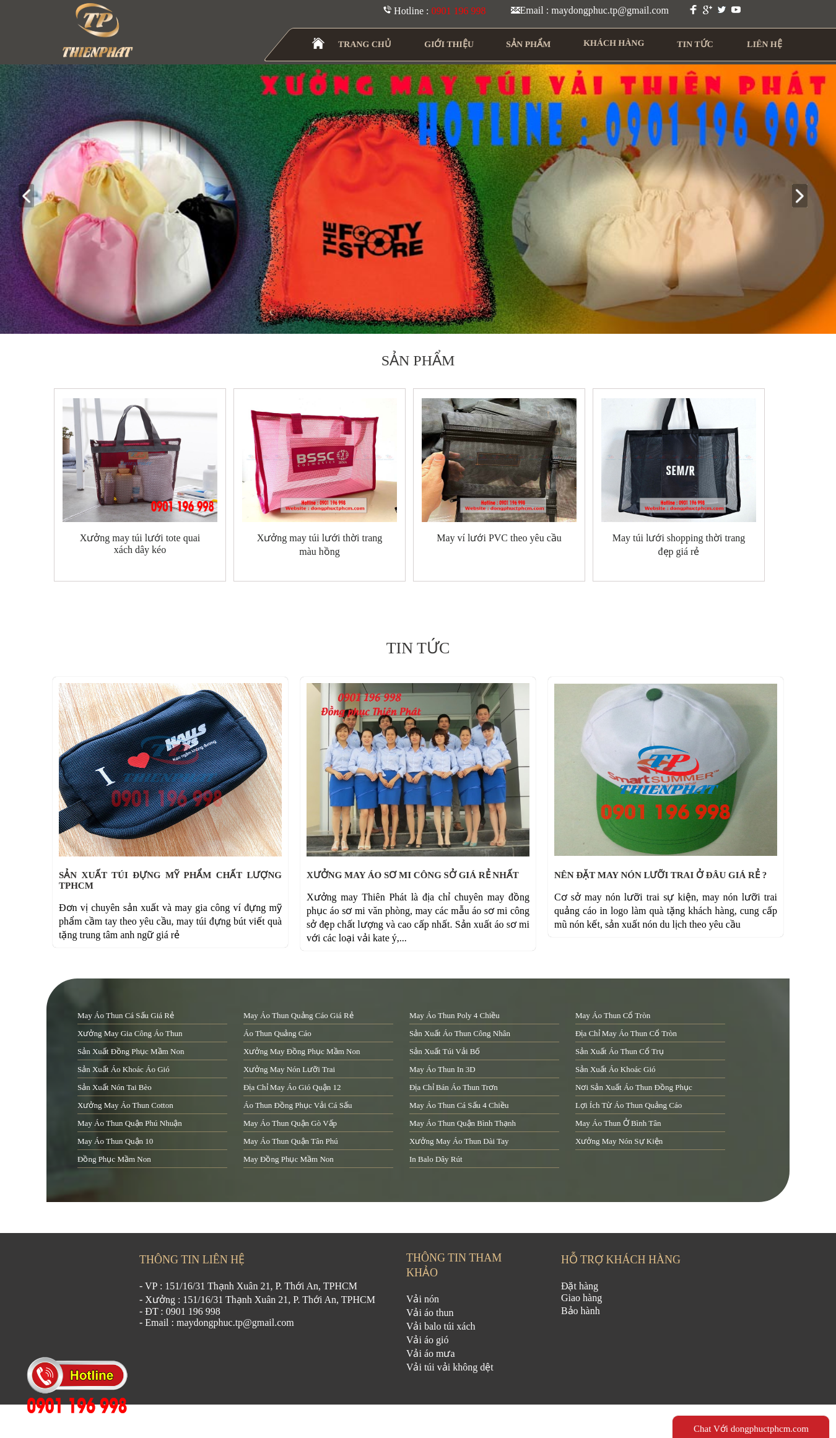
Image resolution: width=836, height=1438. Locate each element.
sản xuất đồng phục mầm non (130, 1051)
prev (31, 196)
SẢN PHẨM (528, 44)
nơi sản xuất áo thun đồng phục (633, 1087)
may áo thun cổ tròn (612, 1015)
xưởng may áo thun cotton (125, 1105)
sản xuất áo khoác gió (615, 1069)
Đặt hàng (579, 1286)
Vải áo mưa (430, 1353)
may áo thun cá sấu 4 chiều (458, 1105)
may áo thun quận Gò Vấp (290, 1123)
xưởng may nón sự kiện (619, 1141)
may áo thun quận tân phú (290, 1141)
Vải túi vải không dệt (450, 1367)
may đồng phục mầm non (288, 1159)
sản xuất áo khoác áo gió (123, 1069)
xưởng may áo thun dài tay (458, 1141)
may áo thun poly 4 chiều (454, 1015)
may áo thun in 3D (442, 1069)
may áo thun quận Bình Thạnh (462, 1123)
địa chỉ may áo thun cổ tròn (626, 1033)
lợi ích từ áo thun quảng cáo (628, 1105)
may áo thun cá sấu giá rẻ (125, 1015)
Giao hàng (581, 1297)
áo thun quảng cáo (277, 1033)
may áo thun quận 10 (115, 1141)
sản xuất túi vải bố (444, 1051)
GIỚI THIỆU (449, 44)
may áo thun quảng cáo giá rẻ (298, 1015)
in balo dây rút (436, 1159)
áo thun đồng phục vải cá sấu (297, 1105)
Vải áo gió (427, 1340)
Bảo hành (580, 1310)
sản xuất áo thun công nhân (459, 1033)
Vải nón (422, 1299)
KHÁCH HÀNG (614, 43)
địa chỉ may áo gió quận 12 (292, 1087)
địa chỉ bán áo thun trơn (453, 1087)
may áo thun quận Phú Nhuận (129, 1123)
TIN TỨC (695, 44)
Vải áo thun (430, 1312)
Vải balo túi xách (441, 1326)
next (804, 196)
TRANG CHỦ (364, 44)
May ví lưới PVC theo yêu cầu (499, 538)
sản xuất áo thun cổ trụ (619, 1051)
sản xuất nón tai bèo (114, 1087)
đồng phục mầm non (114, 1159)
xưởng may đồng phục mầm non (301, 1051)
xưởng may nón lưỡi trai (289, 1069)
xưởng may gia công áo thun (130, 1033)
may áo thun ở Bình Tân (618, 1123)
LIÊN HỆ (764, 44)
